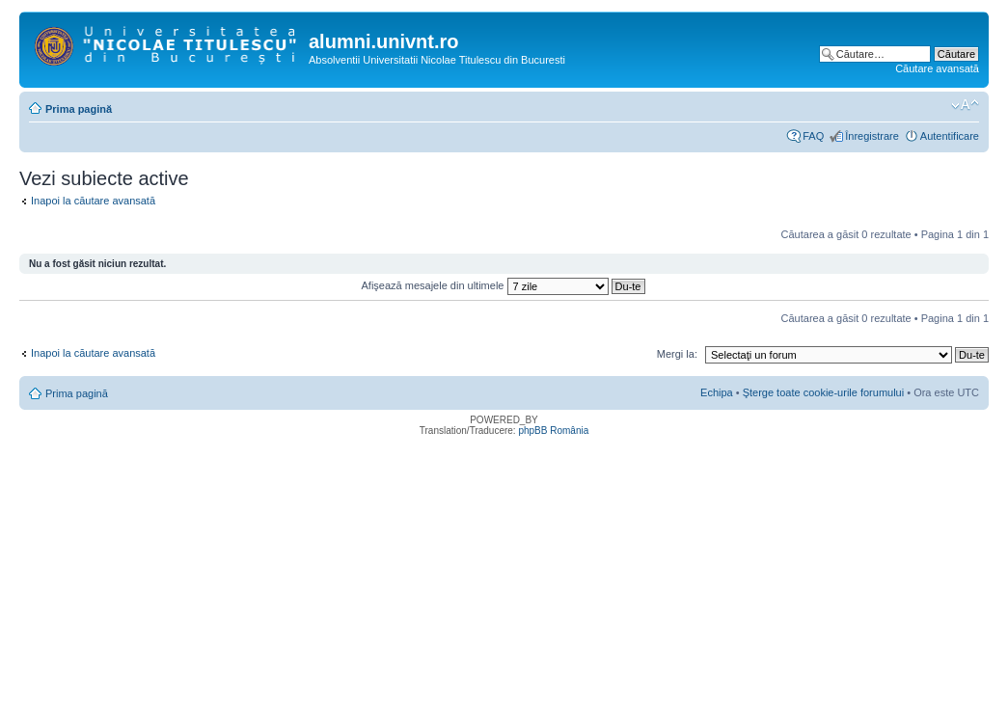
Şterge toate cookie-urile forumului (824, 392)
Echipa (716, 392)
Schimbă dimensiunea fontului (965, 105)
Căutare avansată (937, 68)
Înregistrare (872, 136)
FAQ (813, 136)
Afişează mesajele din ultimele (503, 285)
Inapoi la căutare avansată (93, 200)
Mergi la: (677, 354)
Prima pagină (78, 109)
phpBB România (553, 430)
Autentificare (949, 136)
